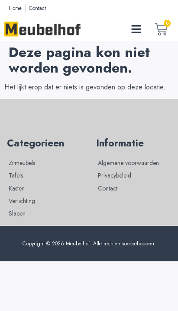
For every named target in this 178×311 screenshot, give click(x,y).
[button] (136, 29)
